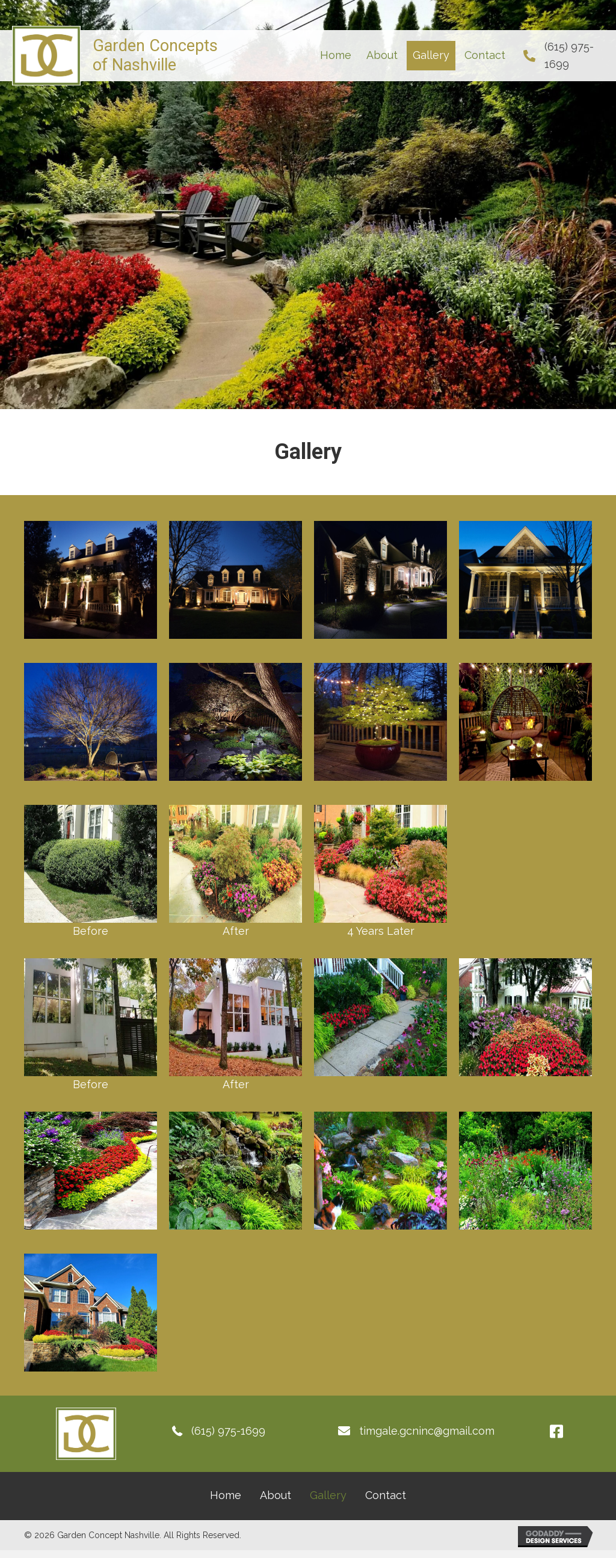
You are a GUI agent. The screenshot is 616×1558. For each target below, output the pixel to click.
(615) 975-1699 (228, 1430)
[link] (335, 55)
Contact (385, 1495)
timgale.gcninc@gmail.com (426, 1430)
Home (225, 1495)
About (275, 1495)
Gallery (328, 1495)
